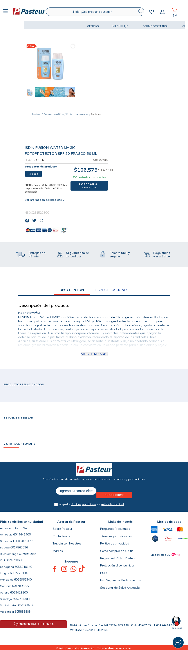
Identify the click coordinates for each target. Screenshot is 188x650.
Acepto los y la (91, 504)
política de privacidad (112, 504)
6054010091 (25, 541)
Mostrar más (94, 354)
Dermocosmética (53, 114)
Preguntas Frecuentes (115, 528)
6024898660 (14, 560)
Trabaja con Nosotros (67, 543)
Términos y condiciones (116, 536)
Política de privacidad (114, 543)
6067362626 (20, 528)
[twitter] (35, 221)
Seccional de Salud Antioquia (120, 587)
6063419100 (19, 592)
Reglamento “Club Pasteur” (118, 558)
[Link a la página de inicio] (36, 114)
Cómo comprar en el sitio (117, 551)
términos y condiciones (83, 504)
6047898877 (21, 586)
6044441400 (22, 534)
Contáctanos (61, 536)
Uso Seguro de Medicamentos (120, 580)
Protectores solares (77, 114)
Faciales (96, 114)
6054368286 (25, 605)
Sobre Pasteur (62, 528)
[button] (15, 25)
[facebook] (28, 221)
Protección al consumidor (117, 565)
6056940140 (23, 567)
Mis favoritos (151, 12)
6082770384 (18, 573)
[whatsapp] (42, 221)
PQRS (104, 573)
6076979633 (27, 554)
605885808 (23, 612)
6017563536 (19, 547)
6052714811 (21, 599)
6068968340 (23, 579)
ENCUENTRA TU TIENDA (36, 624)
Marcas (58, 551)
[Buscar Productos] (140, 11)
